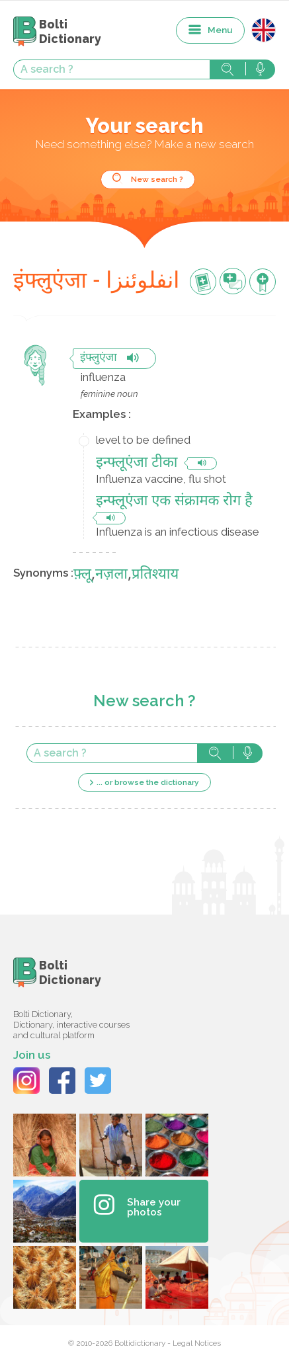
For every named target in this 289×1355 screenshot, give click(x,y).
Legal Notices (197, 1343)
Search (227, 69)
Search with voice (260, 69)
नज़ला (111, 575)
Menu (220, 29)
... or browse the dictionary (148, 782)
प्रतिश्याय (155, 575)
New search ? (157, 179)
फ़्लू (82, 575)
